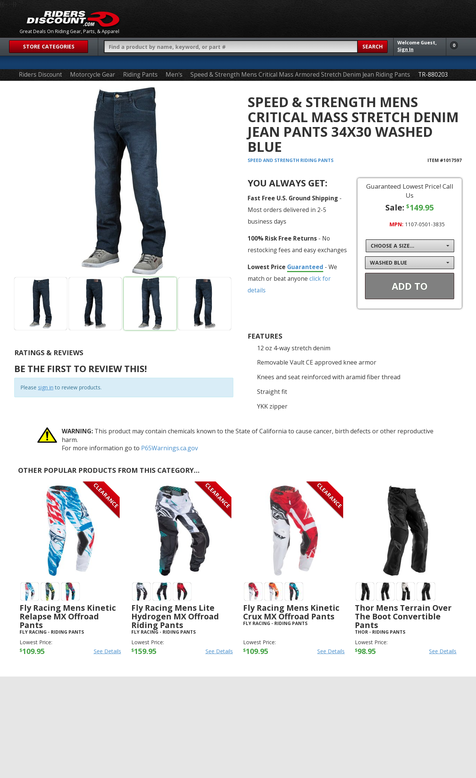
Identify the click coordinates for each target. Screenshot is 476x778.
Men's (174, 75)
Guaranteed (305, 267)
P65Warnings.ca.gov (169, 448)
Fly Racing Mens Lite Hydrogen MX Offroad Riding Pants (175, 616)
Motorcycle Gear (92, 75)
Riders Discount (40, 75)
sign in (45, 387)
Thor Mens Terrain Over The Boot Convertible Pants (403, 616)
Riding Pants (140, 75)
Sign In (405, 49)
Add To (409, 286)
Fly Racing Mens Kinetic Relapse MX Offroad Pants (68, 616)
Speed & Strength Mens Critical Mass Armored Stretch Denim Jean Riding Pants (300, 75)
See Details (107, 651)
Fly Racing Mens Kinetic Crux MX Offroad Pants (291, 612)
